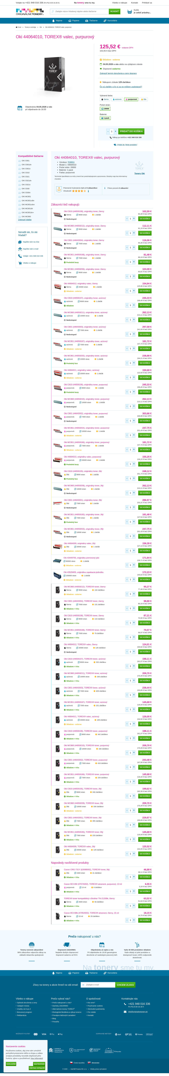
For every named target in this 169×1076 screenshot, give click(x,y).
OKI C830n (26, 193)
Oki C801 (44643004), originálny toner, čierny (84, 240)
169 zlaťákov (102, 720)
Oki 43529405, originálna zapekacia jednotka (83, 572)
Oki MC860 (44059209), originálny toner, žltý (83, 486)
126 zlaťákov (101, 648)
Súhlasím (11, 1064)
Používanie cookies (95, 1006)
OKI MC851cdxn (28, 205)
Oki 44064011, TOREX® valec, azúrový (81, 717)
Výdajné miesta (23, 1006)
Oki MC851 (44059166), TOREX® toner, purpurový (86, 774)
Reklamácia (21, 1016)
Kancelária (113, 20)
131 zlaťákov (99, 605)
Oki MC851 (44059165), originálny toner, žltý (83, 515)
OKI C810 (25, 173)
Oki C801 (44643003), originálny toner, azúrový (85, 327)
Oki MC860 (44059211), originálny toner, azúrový (85, 312)
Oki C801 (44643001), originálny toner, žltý (83, 500)
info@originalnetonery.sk (138, 1012)
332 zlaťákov (101, 662)
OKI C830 (25, 189)
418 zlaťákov (103, 763)
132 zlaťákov (99, 590)
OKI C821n (26, 185)
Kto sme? (91, 1003)
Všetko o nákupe (119, 3)
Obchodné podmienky (96, 1009)
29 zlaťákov (95, 916)
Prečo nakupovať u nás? (61, 1003)
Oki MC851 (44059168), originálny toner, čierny (85, 255)
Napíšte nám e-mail (28, 249)
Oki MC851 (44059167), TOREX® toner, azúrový (85, 702)
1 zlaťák (97, 215)
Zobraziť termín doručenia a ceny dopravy (118, 73)
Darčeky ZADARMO (60, 1006)
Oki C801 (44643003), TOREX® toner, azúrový (85, 688)
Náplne (54, 20)
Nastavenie (39, 1064)
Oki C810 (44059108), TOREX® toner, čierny (84, 616)
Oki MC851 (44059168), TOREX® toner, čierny (85, 630)
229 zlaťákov (103, 778)
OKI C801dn (26, 165)
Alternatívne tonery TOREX (63, 1009)
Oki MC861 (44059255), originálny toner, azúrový (85, 356)
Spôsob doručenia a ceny (27, 1003)
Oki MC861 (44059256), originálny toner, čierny (85, 269)
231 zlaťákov (101, 706)
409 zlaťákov (101, 691)
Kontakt (134, 3)
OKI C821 (25, 177)
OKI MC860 (26, 217)
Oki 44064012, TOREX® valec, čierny (80, 644)
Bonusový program (24, 1012)
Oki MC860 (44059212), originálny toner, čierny (85, 226)
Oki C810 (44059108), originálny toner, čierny (84, 211)
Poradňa (55, 1022)
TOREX (71, 162)
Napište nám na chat (28, 242)
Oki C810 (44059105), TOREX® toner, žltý (83, 789)
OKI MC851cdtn (28, 201)
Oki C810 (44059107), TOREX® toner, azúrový (85, 659)
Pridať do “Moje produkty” (125, 145)
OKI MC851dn (27, 209)
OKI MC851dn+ (28, 213)
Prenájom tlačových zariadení (63, 1016)
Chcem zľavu (125, 985)
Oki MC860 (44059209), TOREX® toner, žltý (83, 803)
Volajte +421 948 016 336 (30, 256)
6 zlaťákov (98, 887)
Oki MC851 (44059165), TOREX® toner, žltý (83, 832)
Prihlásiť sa (147, 3)
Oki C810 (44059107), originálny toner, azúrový (85, 298)
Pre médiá (92, 1012)
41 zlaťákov (97, 873)
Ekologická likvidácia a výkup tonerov (66, 1012)
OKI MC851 (26, 197)
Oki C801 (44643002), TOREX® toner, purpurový (85, 760)
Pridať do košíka (131, 131)
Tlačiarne (92, 20)
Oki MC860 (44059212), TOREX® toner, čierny (85, 587)
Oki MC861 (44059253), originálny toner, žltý (83, 529)
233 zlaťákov (97, 835)
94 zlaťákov (99, 902)
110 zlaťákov (99, 619)
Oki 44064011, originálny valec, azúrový (81, 370)
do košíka (145, 219)
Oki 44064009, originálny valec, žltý (79, 543)
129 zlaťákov (98, 850)
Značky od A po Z (24, 1009)
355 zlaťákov (97, 821)
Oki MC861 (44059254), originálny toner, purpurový (86, 428)
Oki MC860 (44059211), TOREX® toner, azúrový (85, 673)
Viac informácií (37, 1058)
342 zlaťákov (103, 734)
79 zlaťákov (99, 633)
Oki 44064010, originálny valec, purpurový (82, 457)
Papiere (72, 20)
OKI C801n (26, 169)
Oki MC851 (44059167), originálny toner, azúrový (85, 341)
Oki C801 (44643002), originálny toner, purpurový (86, 413)
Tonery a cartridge (30, 27)
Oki (41, 27)
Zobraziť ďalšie (24, 220)
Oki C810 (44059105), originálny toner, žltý (83, 471)
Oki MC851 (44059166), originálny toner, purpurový (86, 442)
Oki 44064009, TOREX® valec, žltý (79, 847)
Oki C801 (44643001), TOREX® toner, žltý (83, 818)
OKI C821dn (26, 181)
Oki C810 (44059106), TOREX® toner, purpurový (85, 731)
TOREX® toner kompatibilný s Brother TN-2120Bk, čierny (89, 899)
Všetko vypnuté (37, 1068)
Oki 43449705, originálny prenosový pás (81, 558)
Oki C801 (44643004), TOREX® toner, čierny (84, 601)
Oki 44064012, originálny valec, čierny (81, 284)
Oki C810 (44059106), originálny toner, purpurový (86, 385)
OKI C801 (25, 161)
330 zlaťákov (102, 677)
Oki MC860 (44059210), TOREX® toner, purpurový (86, 745)
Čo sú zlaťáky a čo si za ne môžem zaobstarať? (121, 87)
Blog (54, 1019)
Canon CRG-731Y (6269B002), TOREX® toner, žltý (87, 870)
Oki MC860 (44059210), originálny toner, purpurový (86, 399)
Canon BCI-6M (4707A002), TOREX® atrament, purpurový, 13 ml (93, 884)
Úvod (19, 27)
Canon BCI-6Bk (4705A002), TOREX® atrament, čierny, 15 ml (91, 913)
